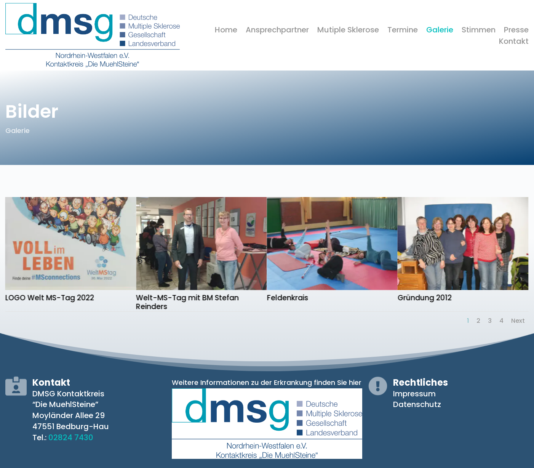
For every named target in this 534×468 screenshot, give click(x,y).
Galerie (439, 31)
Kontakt (514, 42)
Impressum (414, 393)
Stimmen (479, 31)
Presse (516, 31)
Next (518, 320)
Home (226, 31)
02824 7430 (70, 437)
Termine (402, 31)
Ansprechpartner (277, 31)
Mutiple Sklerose (348, 31)
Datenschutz (417, 404)
